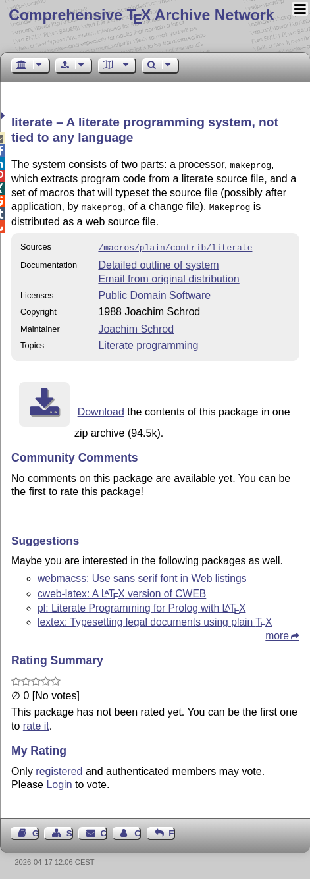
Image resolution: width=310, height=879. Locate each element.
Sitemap (69, 829)
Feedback (171, 829)
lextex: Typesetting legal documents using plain (155, 618)
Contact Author (137, 829)
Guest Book (35, 829)
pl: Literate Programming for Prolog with (141, 604)
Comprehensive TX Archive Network (141, 15)
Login (59, 780)
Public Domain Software (154, 291)
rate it (36, 722)
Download (101, 407)
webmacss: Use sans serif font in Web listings (142, 574)
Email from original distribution (168, 274)
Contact (104, 829)
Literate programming (148, 341)
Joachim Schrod (136, 325)
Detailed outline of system (158, 261)
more (277, 631)
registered (59, 767)
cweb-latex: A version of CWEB (122, 589)
